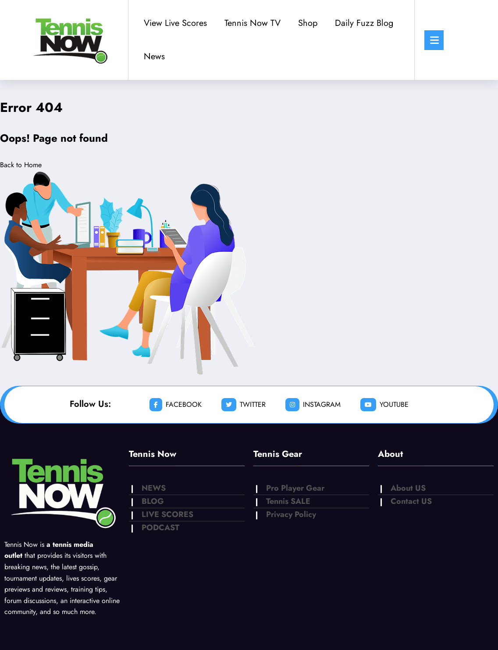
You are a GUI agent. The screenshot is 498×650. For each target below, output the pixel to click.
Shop (307, 23)
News (154, 56)
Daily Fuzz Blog (364, 23)
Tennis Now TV (252, 23)
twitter (243, 404)
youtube (384, 404)
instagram (313, 404)
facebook (175, 404)
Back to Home (21, 165)
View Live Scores (175, 23)
